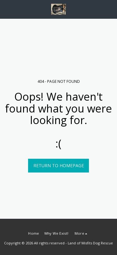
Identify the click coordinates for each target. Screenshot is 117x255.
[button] (7, 8)
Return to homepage (58, 165)
